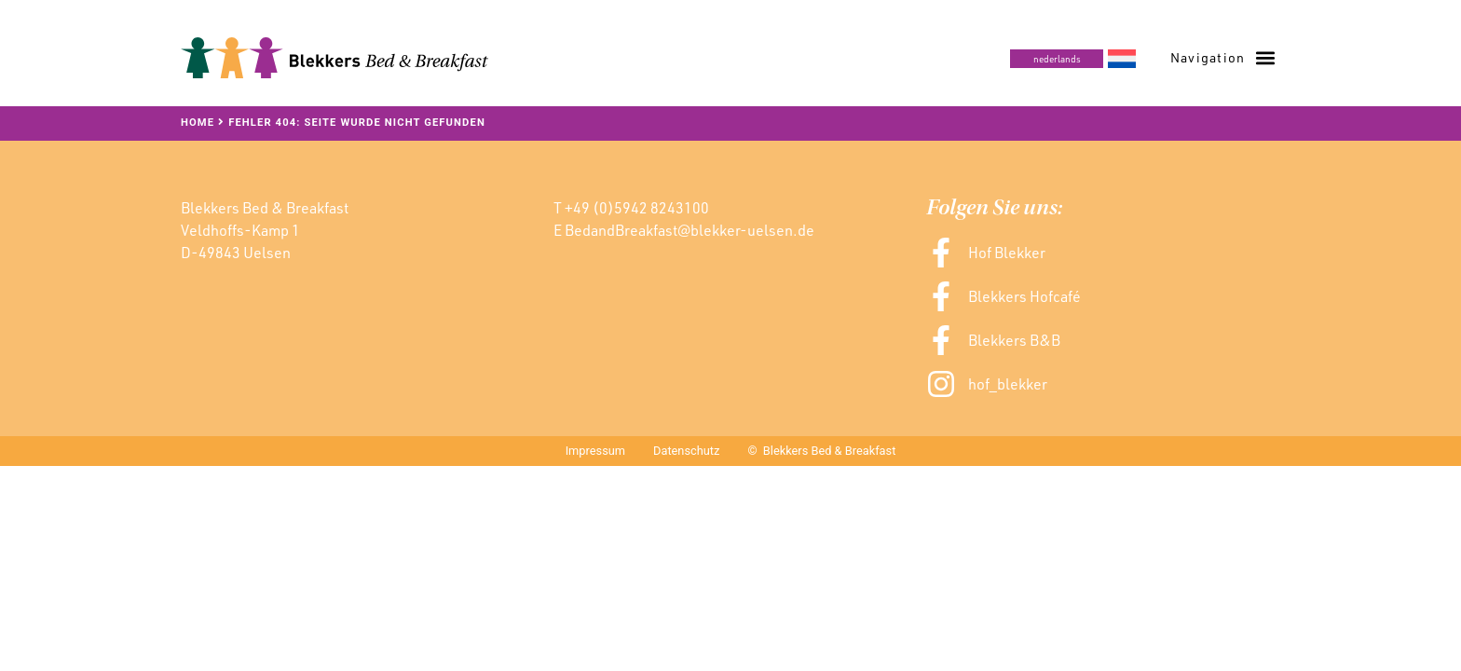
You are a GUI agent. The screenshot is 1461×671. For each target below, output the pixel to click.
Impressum (595, 451)
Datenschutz (686, 451)
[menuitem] (1073, 58)
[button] (1222, 57)
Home (197, 122)
